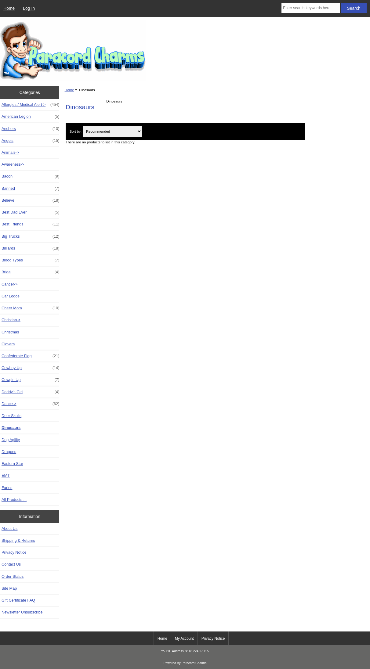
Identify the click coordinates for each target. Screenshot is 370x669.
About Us (9, 528)
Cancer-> (10, 284)
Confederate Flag (30, 356)
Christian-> (11, 320)
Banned (30, 188)
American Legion (30, 116)
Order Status (13, 576)
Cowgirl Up (30, 379)
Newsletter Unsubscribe (22, 612)
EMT (6, 475)
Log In (29, 8)
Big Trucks (30, 236)
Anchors (30, 128)
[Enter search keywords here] (310, 8)
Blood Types (30, 260)
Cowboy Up (30, 367)
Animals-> (10, 152)
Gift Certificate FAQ (18, 600)
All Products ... (14, 499)
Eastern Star (12, 463)
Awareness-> (13, 164)
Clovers (8, 344)
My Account (184, 638)
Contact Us (11, 564)
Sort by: (75, 131)
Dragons (9, 451)
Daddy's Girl (30, 392)
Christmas (10, 332)
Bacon (30, 176)
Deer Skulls (11, 415)
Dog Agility (11, 439)
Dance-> (30, 403)
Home (9, 8)
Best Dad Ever (30, 212)
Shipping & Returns (18, 540)
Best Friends (30, 224)
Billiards (30, 248)
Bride (30, 272)
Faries (7, 487)
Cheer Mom (30, 308)
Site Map (9, 588)
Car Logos (11, 296)
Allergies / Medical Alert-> (30, 104)
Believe (30, 200)
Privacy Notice (14, 552)
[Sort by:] (112, 131)
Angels (30, 140)
